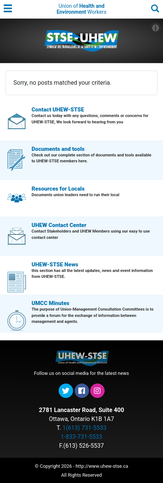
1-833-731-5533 (81, 436)
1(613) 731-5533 (84, 427)
